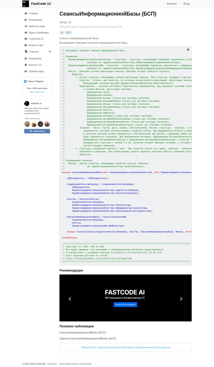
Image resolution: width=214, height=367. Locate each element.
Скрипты (32, 51)
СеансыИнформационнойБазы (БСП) (82, 332)
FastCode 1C (41, 3)
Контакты (52, 364)
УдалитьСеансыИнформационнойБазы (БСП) (87, 338)
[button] (69, 297)
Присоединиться (37, 92)
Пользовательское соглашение (75, 364)
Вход (186, 3)
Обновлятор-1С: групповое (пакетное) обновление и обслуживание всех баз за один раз (125, 347)
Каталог (172, 3)
